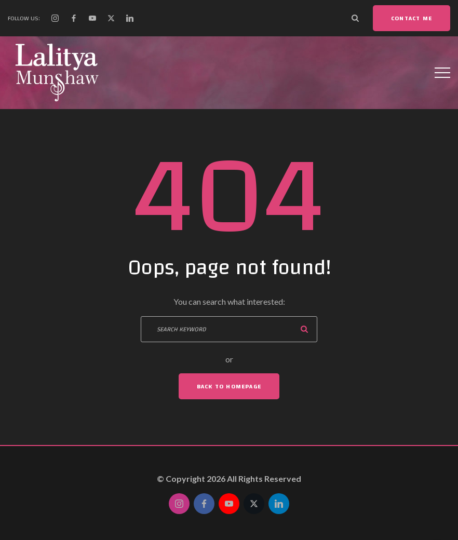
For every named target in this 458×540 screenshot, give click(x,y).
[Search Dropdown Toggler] (355, 18)
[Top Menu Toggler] (442, 72)
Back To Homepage (229, 386)
